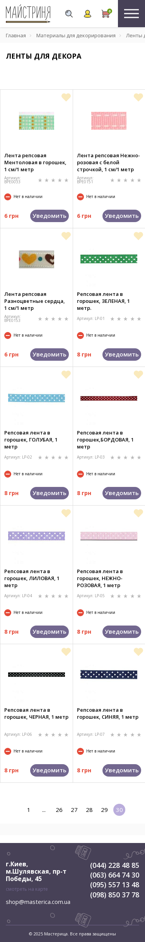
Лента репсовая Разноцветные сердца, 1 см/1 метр (34, 300)
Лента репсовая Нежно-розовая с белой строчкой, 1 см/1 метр (108, 162)
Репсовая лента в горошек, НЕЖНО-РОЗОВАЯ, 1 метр (100, 578)
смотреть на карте (27, 889)
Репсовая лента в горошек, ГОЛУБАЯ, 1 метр (31, 439)
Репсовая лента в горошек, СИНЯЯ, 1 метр (107, 713)
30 (119, 809)
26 (59, 809)
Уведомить (49, 215)
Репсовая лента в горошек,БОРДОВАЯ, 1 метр (105, 439)
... (44, 809)
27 (74, 809)
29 (104, 809)
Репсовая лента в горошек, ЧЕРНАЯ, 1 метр (36, 713)
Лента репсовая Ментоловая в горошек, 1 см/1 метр (35, 162)
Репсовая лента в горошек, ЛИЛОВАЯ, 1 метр (32, 578)
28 (89, 809)
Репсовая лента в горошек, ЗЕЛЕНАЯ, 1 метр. (103, 300)
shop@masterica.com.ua (38, 902)
